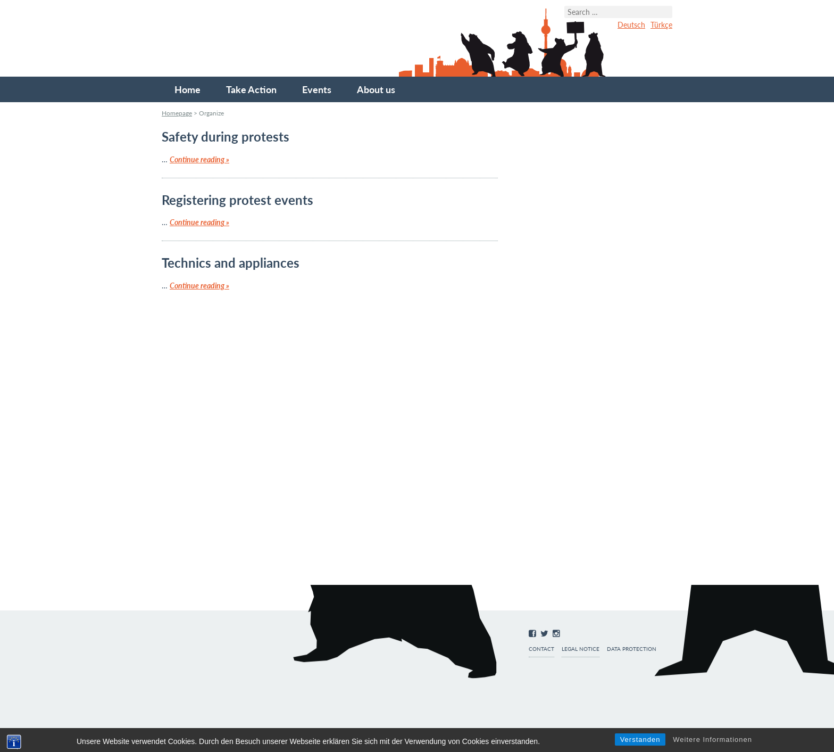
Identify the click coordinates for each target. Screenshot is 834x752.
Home (187, 89)
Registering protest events (237, 200)
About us (376, 89)
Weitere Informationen (712, 739)
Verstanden (640, 739)
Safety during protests (225, 136)
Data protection (631, 649)
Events (316, 89)
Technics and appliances (230, 262)
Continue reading (199, 159)
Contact (541, 649)
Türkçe (661, 24)
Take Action (251, 89)
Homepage (177, 113)
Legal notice (580, 649)
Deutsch (631, 24)
